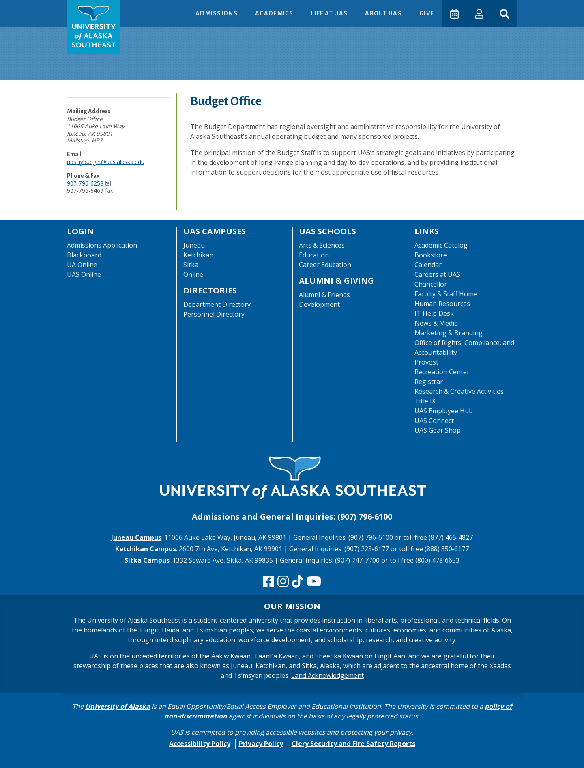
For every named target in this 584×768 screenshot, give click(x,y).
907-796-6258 (85, 183)
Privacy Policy (261, 743)
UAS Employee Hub (443, 410)
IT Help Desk (434, 313)
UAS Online (84, 274)
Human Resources (442, 303)
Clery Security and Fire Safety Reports (353, 743)
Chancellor (430, 284)
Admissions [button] (216, 13)
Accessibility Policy (199, 743)
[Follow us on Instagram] (283, 582)
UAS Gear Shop (437, 430)
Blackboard (84, 254)
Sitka (190, 264)
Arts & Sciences (322, 245)
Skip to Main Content (38, 8)
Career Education (325, 264)
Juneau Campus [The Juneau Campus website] (136, 537)
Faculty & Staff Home (445, 293)
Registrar (428, 381)
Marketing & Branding (448, 332)
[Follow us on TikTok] (297, 582)
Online (193, 274)
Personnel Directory (214, 314)
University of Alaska (117, 706)
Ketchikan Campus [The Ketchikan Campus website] (145, 548)
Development (319, 304)
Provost (426, 362)
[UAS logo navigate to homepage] (93, 27)
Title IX (425, 401)
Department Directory (217, 304)
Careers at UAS (437, 274)
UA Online (82, 264)
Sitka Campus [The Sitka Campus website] (147, 560)
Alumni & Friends (324, 294)
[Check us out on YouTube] (314, 582)
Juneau (194, 245)
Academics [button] (274, 13)
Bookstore (430, 254)
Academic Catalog (441, 245)
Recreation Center (442, 371)
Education (314, 254)
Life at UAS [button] (329, 13)
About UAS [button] (384, 13)
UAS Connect (434, 420)
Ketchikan (198, 254)
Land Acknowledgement (327, 675)
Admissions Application (102, 245)
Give (426, 13)
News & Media (436, 323)
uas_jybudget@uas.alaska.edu (105, 162)
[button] (479, 13)
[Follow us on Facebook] (268, 582)
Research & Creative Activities (459, 391)
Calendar (428, 264)
